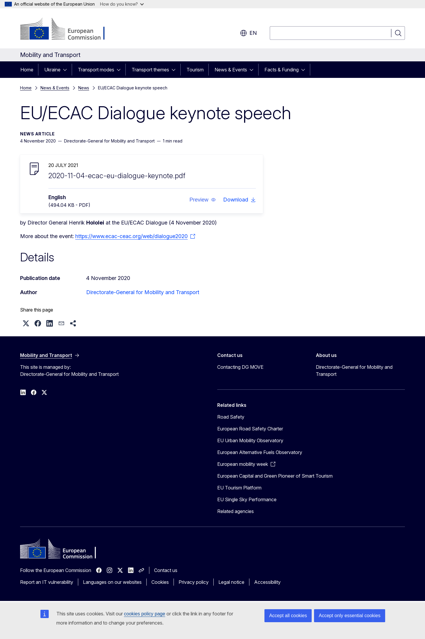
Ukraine (52, 70)
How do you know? (122, 3)
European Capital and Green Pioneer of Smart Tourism (275, 476)
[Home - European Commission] (67, 29)
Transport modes (96, 70)
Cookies (160, 582)
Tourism (195, 70)
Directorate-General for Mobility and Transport (142, 292)
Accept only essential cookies (349, 615)
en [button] (248, 33)
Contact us (165, 570)
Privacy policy (194, 582)
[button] (202, 199)
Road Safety (230, 417)
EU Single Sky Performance (247, 499)
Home (26, 70)
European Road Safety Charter (250, 429)
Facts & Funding (281, 70)
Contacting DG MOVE (240, 367)
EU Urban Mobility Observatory (250, 440)
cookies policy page (144, 613)
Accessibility (267, 582)
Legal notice (231, 582)
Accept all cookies (288, 615)
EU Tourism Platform (239, 488)
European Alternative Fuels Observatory (259, 452)
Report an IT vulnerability (46, 582)
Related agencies (235, 511)
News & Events (231, 70)
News (83, 87)
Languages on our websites (112, 582)
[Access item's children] (67, 69)
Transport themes (150, 70)
